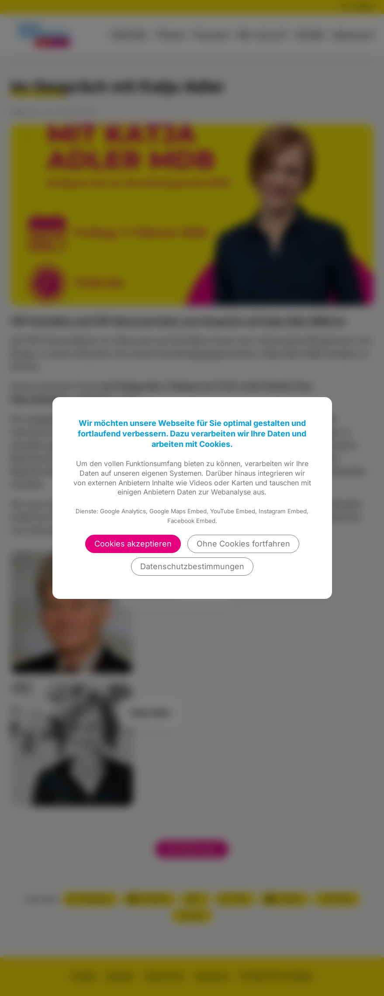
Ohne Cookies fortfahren (243, 543)
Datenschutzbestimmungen (192, 566)
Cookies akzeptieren (133, 543)
